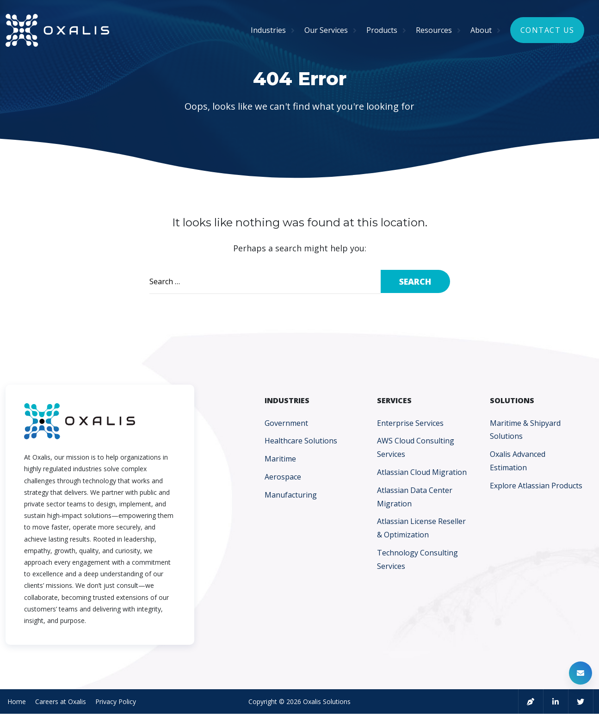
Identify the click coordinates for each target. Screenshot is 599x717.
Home (15, 702)
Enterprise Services (410, 423)
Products (381, 31)
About (481, 31)
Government (286, 423)
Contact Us (547, 31)
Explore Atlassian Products (536, 485)
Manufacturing (291, 495)
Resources (434, 31)
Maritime (280, 459)
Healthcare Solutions (301, 441)
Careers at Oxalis (58, 702)
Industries (268, 31)
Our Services (326, 31)
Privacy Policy (113, 702)
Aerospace (283, 477)
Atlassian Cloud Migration (422, 472)
